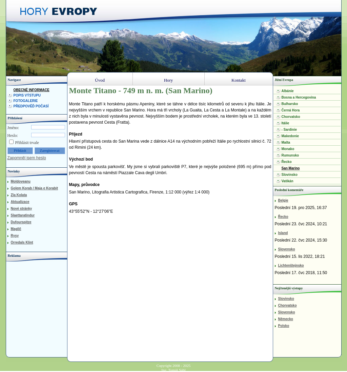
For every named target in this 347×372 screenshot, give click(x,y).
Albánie (288, 91)
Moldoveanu (20, 181)
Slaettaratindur (23, 215)
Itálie (285, 123)
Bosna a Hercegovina (299, 97)
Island (283, 233)
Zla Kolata (19, 195)
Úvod (100, 80)
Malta (286, 142)
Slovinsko (290, 175)
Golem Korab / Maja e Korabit (34, 188)
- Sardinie (289, 129)
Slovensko (286, 249)
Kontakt (238, 80)
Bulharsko (290, 104)
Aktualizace (20, 202)
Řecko (287, 162)
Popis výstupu (27, 95)
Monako (288, 149)
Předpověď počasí (31, 106)
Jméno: (13, 127)
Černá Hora (291, 110)
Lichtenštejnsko (291, 265)
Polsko (283, 326)
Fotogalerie (26, 101)
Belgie (283, 200)
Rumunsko (290, 155)
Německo (285, 319)
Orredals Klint (22, 242)
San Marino (291, 168)
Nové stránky (21, 208)
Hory (168, 80)
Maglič (16, 229)
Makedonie (290, 136)
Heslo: (12, 135)
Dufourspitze (21, 222)
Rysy (15, 235)
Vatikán (287, 181)
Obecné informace (31, 90)
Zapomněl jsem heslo (26, 158)
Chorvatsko (291, 117)
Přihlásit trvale (27, 142)
